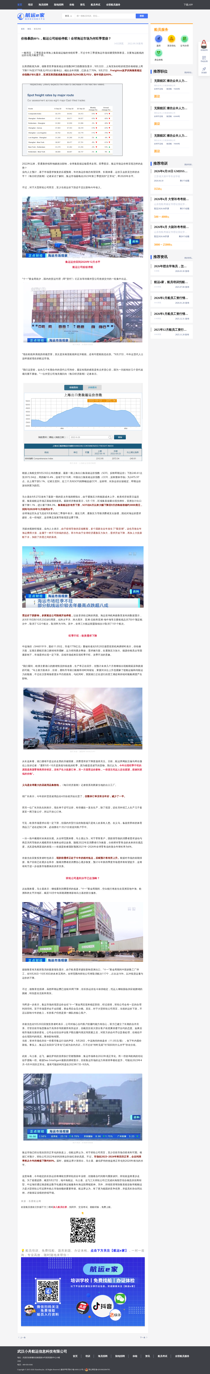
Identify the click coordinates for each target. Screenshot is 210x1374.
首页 (19, 4)
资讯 (82, 4)
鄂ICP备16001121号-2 (76, 1370)
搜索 (142, 16)
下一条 (143, 1338)
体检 (71, 4)
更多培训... (188, 164)
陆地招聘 (58, 4)
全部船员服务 (113, 4)
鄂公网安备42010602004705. (97, 1370)
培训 (30, 4)
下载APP (188, 4)
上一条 (22, 1338)
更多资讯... (188, 258)
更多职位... (188, 72)
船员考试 (95, 4)
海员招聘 (43, 4)
